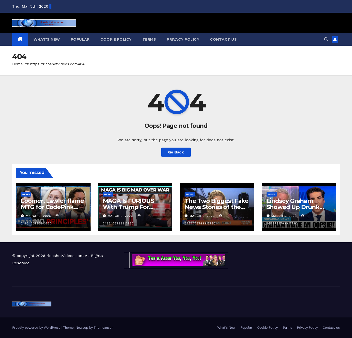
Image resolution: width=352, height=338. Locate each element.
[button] (326, 39)
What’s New (47, 39)
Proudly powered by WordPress (36, 327)
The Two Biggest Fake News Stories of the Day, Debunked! (216, 207)
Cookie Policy (116, 39)
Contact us (223, 39)
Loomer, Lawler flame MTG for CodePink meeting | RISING (52, 207)
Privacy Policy (183, 39)
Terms (149, 39)
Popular (80, 39)
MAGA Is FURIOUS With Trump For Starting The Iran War (134, 207)
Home (17, 64)
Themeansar (103, 327)
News (26, 194)
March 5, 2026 (39, 216)
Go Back (176, 152)
